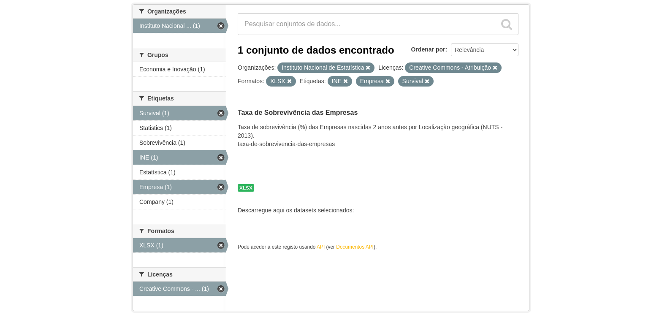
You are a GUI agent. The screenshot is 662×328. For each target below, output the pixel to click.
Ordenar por (428, 49)
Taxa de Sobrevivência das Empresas (298, 112)
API (321, 247)
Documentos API (355, 247)
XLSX (245, 188)
